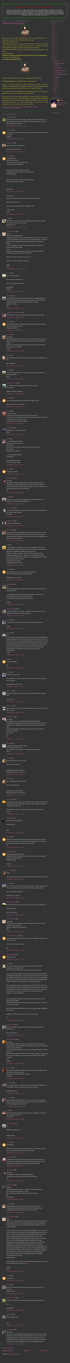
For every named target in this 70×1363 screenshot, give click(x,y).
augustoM (8, 632)
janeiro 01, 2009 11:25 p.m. (15, 615)
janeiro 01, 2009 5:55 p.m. (15, 434)
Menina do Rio (10, 143)
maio (55, 91)
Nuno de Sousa (10, 1185)
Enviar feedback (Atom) (14, 1354)
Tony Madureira (10, 1123)
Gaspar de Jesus (10, 716)
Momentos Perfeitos (35, 7)
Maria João (9, 1314)
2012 (54, 49)
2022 (54, 25)
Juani (7, 1110)
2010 (54, 54)
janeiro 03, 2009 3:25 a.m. (15, 914)
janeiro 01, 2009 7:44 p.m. (15, 474)
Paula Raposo (9, 117)
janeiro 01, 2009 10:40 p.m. (15, 604)
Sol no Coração (10, 478)
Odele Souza (9, 870)
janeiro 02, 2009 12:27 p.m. (15, 668)
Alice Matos (9, 1082)
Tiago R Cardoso (10, 954)
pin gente (8, 743)
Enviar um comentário (7, 1348)
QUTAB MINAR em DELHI (61, 74)
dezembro (56, 61)
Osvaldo (8, 334)
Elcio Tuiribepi (10, 530)
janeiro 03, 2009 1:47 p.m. (15, 950)
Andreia (8, 1275)
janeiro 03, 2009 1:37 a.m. (15, 866)
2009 (54, 57)
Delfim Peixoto (10, 521)
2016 (54, 40)
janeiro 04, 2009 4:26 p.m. (15, 1153)
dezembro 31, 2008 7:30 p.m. (16, 138)
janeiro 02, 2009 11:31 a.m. (15, 628)
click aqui (26, 1263)
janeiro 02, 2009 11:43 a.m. (15, 655)
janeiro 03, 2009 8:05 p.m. (15, 1035)
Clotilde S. (9, 1097)
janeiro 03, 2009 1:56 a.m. (15, 879)
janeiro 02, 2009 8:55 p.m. (15, 739)
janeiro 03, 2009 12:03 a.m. (15, 774)
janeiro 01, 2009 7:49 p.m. (15, 492)
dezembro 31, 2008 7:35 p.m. (16, 151)
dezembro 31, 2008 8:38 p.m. (16, 214)
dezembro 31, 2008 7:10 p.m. (16, 126)
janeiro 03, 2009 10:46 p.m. (15, 1078)
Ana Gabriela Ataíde (11, 608)
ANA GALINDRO (11, 1039)
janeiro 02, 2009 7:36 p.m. (15, 712)
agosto (55, 84)
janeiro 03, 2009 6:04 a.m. (15, 931)
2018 (54, 35)
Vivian (8, 438)
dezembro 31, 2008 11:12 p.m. (16, 269)
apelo (11, 108)
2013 (54, 47)
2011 (54, 52)
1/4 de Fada (9, 130)
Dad (7, 545)
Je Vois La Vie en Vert (11, 383)
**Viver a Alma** (10, 231)
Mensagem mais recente (8, 1350)
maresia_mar (9, 1157)
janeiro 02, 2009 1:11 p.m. (15, 686)
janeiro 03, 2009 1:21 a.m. (15, 847)
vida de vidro (9, 705)
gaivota (8, 1284)
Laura (7, 218)
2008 (54, 59)
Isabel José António (11, 902)
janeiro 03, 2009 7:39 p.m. (15, 1020)
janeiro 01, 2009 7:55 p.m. (15, 525)
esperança (16, 108)
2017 (54, 37)
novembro (56, 77)
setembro (56, 82)
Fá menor (8, 273)
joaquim (8, 672)
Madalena (8, 619)
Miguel (8, 355)
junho (55, 89)
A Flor (8, 963)
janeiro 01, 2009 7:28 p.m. (15, 465)
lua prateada (9, 295)
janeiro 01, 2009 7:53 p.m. (15, 516)
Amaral (8, 411)
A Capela (8, 398)
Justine (8, 496)
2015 (54, 42)
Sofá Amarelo (9, 799)
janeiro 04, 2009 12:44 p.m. (15, 1119)
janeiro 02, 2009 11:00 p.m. (15, 754)
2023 (54, 23)
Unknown (8, 321)
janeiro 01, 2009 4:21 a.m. (15, 308)
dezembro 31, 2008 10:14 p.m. (16, 227)
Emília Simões (9, 1329)
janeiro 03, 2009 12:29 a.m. (15, 832)
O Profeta (8, 156)
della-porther (9, 818)
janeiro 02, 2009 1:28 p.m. (15, 701)
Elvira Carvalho (10, 508)
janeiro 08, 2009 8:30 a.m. (15, 1310)
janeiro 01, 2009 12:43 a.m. (15, 291)
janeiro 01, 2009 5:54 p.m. (15, 423)
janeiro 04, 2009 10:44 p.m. (15, 1212)
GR (7, 659)
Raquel (8, 469)
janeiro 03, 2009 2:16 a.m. (15, 898)
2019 (54, 33)
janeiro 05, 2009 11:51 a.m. (15, 1280)
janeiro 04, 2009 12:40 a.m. (15, 1106)
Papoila (8, 370)
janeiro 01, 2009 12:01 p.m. (15, 351)
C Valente (8, 1203)
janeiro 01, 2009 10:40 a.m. (15, 330)
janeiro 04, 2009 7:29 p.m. (15, 1199)
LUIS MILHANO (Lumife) (13, 935)
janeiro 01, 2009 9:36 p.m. (15, 580)
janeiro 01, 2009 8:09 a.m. (15, 317)
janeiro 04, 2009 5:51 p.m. (15, 1165)
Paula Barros (9, 691)
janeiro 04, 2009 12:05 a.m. (15, 1093)
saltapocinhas (9, 584)
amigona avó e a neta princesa (13, 312)
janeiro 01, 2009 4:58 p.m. (15, 406)
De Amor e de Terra (11, 1297)
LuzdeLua (8, 1067)
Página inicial (26, 1350)
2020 (54, 30)
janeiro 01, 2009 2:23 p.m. (15, 393)
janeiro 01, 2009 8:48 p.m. (15, 565)
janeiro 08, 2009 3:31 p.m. (15, 1325)
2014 (54, 45)
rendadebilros (9, 427)
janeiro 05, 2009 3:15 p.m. (15, 1293)
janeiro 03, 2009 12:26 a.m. (15, 814)
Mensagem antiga (43, 1350)
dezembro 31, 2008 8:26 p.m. (16, 191)
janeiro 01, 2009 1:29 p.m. (15, 366)
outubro (56, 79)
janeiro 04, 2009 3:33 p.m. (15, 1138)
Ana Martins (9, 851)
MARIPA (8, 883)
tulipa (61, 100)
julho (55, 87)
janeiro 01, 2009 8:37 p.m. (15, 540)
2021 (54, 28)
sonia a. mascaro (10, 1024)
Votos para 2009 (57, 67)
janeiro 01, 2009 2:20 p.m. (15, 379)
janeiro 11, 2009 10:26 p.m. (15, 1344)
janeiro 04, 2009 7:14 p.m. (15, 1180)
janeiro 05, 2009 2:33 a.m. (15, 1271)
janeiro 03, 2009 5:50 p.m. (15, 959)
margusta (8, 758)
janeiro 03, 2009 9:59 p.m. (15, 1063)
